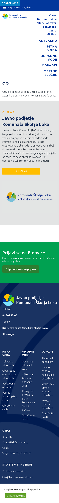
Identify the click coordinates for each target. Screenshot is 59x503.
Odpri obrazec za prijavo (21, 269)
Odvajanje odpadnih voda (27, 365)
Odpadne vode (49, 57)
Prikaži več (21, 171)
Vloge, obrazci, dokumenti (16, 453)
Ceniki (53, 30)
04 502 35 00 (9, 315)
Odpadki (49, 65)
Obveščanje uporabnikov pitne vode (9, 374)
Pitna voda (52, 48)
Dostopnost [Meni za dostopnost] (10, 3)
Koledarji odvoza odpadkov (47, 404)
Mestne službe (50, 72)
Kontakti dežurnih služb (15, 442)
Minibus (52, 34)
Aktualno (48, 40)
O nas (53, 15)
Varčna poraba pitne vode (9, 396)
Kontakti (7, 437)
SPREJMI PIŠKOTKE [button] (16, 496)
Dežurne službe (47, 19)
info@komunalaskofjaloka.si (18, 7)
